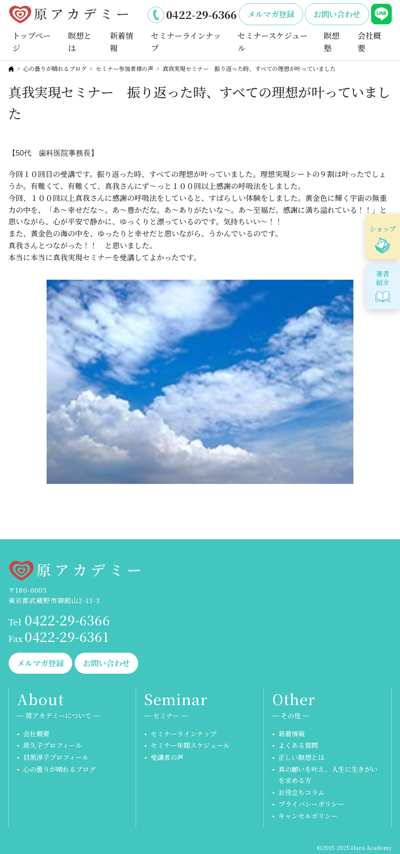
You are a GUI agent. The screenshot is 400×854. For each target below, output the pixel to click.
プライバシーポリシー (311, 804)
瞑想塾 (331, 42)
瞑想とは (80, 42)
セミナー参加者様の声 (124, 68)
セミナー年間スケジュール (190, 745)
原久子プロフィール (52, 745)
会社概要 (369, 42)
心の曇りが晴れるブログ (55, 68)
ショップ (382, 229)
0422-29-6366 (201, 14)
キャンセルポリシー (308, 816)
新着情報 (121, 42)
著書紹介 (382, 278)
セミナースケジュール (273, 42)
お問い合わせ (336, 13)
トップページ (31, 42)
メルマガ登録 (270, 13)
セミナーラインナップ (186, 42)
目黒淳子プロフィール (56, 757)
